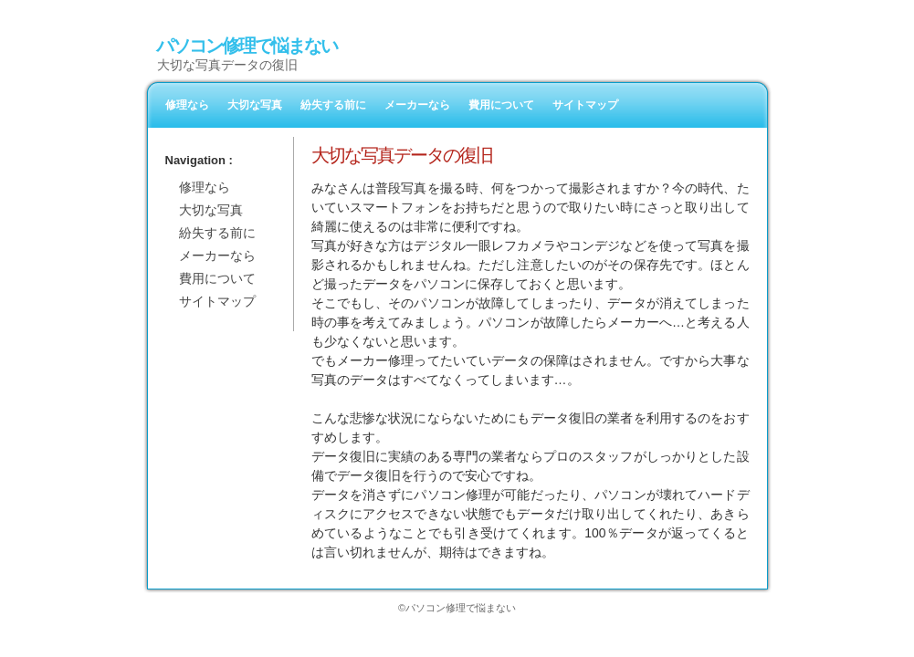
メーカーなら (417, 105)
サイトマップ (585, 105)
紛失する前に (333, 105)
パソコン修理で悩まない (246, 46)
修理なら (187, 105)
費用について (501, 105)
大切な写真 (254, 105)
